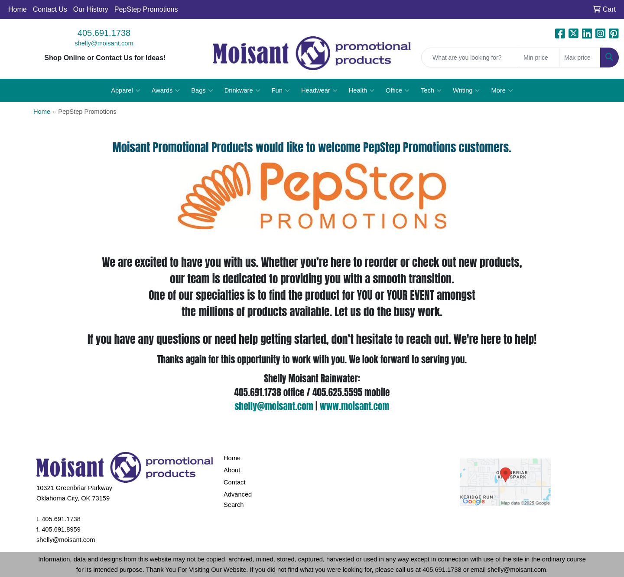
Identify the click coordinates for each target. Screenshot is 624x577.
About (232, 470)
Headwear (319, 90)
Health (361, 90)
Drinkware (242, 90)
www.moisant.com (355, 406)
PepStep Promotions (146, 9)
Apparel (125, 90)
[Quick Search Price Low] (539, 57)
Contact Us (50, 9)
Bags (202, 90)
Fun (281, 90)
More (502, 90)
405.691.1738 (104, 33)
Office (398, 90)
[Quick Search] (470, 57)
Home (17, 9)
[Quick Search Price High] (580, 57)
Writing (466, 90)
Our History (90, 9)
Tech (431, 90)
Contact (235, 482)
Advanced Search (238, 499)
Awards (166, 90)
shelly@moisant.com (104, 43)
